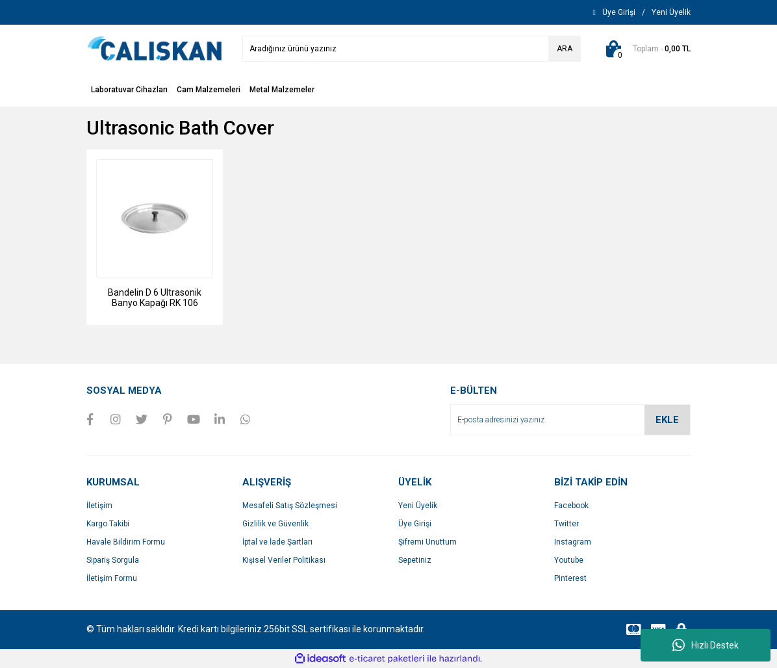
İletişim (99, 505)
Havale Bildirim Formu (125, 541)
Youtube (568, 560)
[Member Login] (618, 12)
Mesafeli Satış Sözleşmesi (289, 505)
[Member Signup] (671, 12)
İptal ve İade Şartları (277, 541)
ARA (564, 48)
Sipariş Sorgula (112, 560)
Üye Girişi (414, 523)
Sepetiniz (414, 560)
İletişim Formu (111, 578)
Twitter (566, 523)
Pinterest (570, 578)
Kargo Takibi (107, 523)
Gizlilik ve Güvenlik (275, 523)
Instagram (572, 541)
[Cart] (645, 49)
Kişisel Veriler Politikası (283, 560)
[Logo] (154, 48)
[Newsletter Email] (570, 420)
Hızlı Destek (705, 645)
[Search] (411, 49)
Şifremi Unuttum (427, 541)
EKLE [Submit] (667, 420)
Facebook (571, 505)
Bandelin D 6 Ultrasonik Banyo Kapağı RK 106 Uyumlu (154, 297)
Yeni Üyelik (417, 505)
